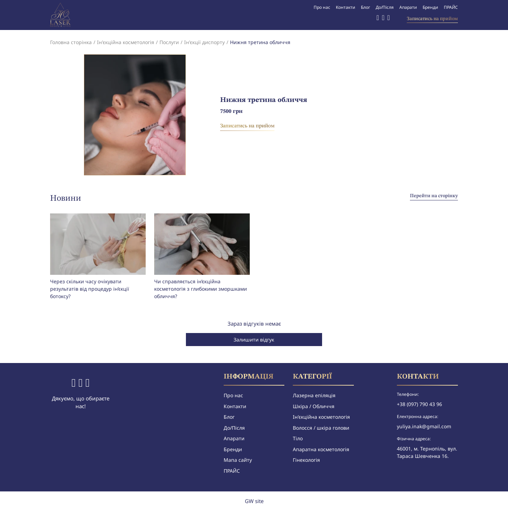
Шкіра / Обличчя (313, 406)
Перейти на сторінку (434, 195)
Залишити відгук (254, 339)
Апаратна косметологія (321, 449)
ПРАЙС (451, 7)
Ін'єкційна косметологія (125, 42)
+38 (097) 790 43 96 (419, 404)
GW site (254, 500)
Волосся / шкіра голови (321, 427)
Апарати (408, 7)
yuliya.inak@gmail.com (424, 426)
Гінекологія (306, 459)
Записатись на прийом (432, 18)
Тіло (298, 438)
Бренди (430, 7)
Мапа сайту (238, 459)
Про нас (322, 7)
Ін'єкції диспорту (204, 42)
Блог (365, 7)
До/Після (385, 7)
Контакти (345, 7)
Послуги (169, 42)
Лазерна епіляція (314, 395)
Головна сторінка (71, 42)
